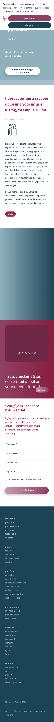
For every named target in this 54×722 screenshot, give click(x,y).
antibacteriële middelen (15, 582)
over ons (9, 530)
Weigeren (29, 25)
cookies (6, 7)
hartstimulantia (12, 586)
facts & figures (12, 631)
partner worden (12, 614)
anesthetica (10, 579)
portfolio (9, 522)
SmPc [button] (10, 214)
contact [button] (42, 389)
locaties (8, 654)
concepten (10, 554)
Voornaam (11, 444)
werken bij (10, 533)
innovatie (10, 518)
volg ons (9, 714)
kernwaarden (11, 639)
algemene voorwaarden (34, 711)
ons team (9, 671)
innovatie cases (12, 558)
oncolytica (9, 575)
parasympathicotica (14, 594)
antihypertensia (12, 590)
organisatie (12, 471)
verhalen (9, 646)
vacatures (9, 562)
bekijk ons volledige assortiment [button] (22, 71)
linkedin (8, 674)
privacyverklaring (35, 479)
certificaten (10, 635)
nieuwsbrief (10, 678)
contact (9, 537)
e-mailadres (12, 462)
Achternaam (12, 453)
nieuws (8, 547)
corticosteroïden (12, 597)
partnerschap (12, 526)
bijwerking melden (13, 682)
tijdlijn (8, 650)
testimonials (10, 618)
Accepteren (29, 18)
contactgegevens (13, 667)
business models (12, 610)
